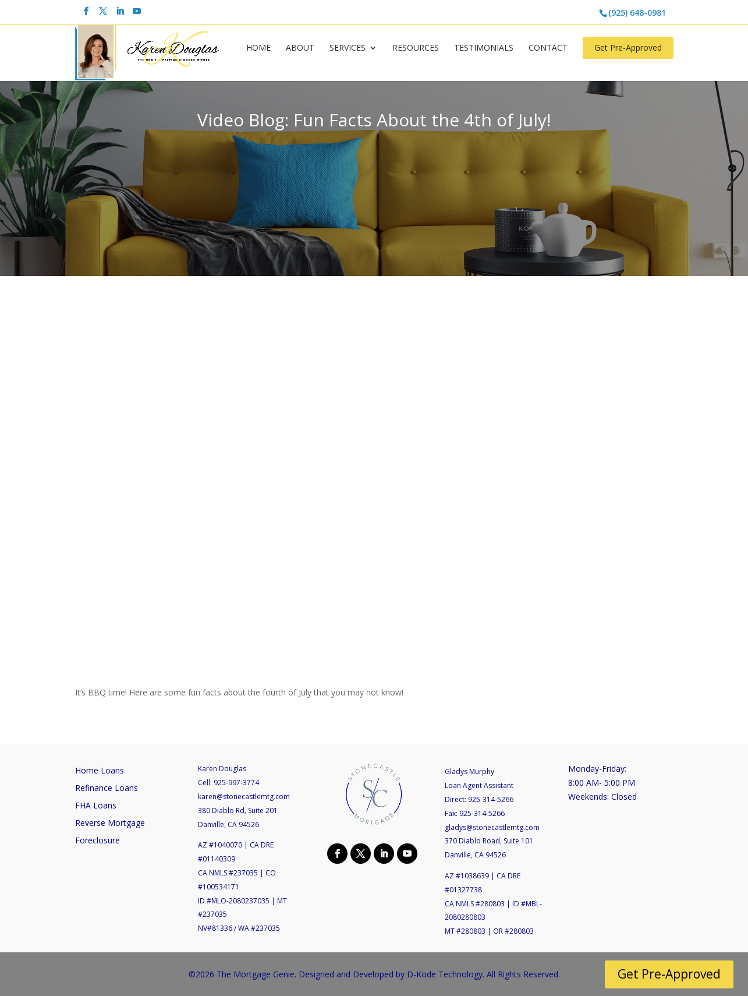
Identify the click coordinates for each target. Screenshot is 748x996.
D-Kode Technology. (445, 974)
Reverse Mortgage (110, 823)
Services (347, 48)
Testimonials (483, 48)
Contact (548, 48)
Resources (415, 48)
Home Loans (99, 771)
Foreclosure (97, 841)
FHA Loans (95, 806)
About (300, 48)
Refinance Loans (106, 788)
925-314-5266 (490, 799)
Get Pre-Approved (628, 47)
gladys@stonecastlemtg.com (492, 827)
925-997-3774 (236, 782)
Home (258, 48)
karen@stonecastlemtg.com (244, 796)
